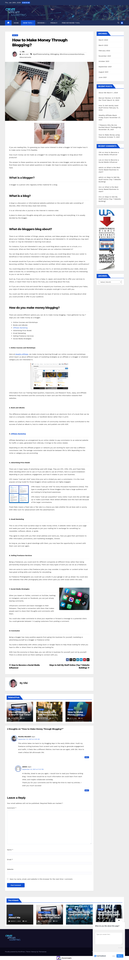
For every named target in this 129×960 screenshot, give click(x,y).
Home (16, 23)
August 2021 (103, 72)
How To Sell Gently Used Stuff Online (79, 913)
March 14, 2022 (46, 921)
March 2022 (103, 45)
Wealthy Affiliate (21, 354)
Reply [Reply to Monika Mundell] (86, 757)
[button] (118, 23)
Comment (11, 808)
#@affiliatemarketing (41, 54)
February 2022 (104, 51)
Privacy (53, 23)
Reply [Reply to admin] (86, 790)
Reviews (41, 23)
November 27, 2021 (107, 918)
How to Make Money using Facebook (75, 715)
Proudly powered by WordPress (15, 951)
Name (10, 850)
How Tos (15, 35)
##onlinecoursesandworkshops (72, 54)
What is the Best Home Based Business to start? (109, 170)
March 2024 (103, 40)
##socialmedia (25, 57)
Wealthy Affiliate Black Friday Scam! (109, 913)
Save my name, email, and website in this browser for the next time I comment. (41, 879)
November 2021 (105, 56)
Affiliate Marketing (20, 328)
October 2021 (104, 61)
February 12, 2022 (77, 918)
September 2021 (105, 67)
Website (10, 869)
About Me (102, 93)
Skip (113, 956)
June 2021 (103, 77)
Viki (23, 52)
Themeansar (42, 951)
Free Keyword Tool (71, 23)
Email (10, 859)
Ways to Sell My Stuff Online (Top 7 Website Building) (110, 179)
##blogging (54, 54)
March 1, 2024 (16, 921)
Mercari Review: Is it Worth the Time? (20, 713)
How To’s (27, 23)
